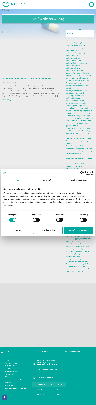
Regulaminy (9, 385)
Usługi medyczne (11, 363)
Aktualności (9, 374)
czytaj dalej (6, 100)
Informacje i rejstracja (46, 360)
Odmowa (18, 230)
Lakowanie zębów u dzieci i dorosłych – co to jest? (27, 79)
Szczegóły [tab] (47, 180)
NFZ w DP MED (9, 369)
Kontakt (8, 382)
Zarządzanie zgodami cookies (15, 388)
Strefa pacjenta (11, 371)
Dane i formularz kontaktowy (48, 370)
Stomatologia (10, 366)
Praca (7, 377)
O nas (7, 360)
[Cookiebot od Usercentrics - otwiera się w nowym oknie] (82, 173)
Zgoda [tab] (17, 180)
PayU (6, 391)
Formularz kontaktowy (13, 380)
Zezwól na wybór (48, 230)
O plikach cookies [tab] (79, 180)
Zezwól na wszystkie (78, 230)
